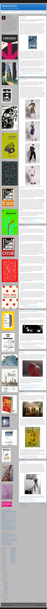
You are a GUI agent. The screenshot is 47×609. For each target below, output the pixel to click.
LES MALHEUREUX (30, 11)
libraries (39, 73)
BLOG (3, 12)
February (5, 597)
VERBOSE (43, 11)
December (5, 571)
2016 (4, 562)
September (5, 575)
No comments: (36, 72)
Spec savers (22, 352)
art (22, 347)
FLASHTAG (38, 11)
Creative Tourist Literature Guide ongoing (8, 534)
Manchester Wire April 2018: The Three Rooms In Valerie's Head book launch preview (9, 520)
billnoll (27, 605)
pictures (38, 306)
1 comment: (36, 499)
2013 (4, 566)
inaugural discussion (37, 285)
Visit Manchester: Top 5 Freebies (7, 544)
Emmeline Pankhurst (31, 465)
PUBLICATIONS (14, 11)
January (5, 599)
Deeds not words (23, 462)
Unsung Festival (39, 260)
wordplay (27, 388)
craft (24, 347)
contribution (34, 252)
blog (39, 451)
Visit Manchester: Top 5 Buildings (7, 543)
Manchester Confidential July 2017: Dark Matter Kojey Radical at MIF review (9, 522)
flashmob (32, 347)
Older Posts (42, 503)
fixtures (36, 73)
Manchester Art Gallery (27, 497)
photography (36, 347)
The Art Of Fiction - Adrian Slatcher (13, 556)
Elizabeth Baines (26, 24)
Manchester (34, 306)
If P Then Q (24, 291)
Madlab (21, 380)
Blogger (33, 605)
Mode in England (23, 79)
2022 (4, 554)
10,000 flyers (36, 339)
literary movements (41, 387)
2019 (4, 558)
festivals (33, 73)
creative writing (30, 73)
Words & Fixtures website (6, 11)
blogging (23, 73)
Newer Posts (22, 503)
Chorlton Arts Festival (30, 338)
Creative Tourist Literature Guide (13, 550)
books (26, 73)
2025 (4, 550)
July (4, 578)
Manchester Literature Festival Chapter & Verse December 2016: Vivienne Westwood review (9, 526)
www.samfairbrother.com (35, 217)
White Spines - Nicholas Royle (13, 558)
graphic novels (35, 387)
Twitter (21, 74)
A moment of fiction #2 (24, 226)
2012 (4, 567)
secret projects (40, 347)
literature (42, 73)
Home (33, 503)
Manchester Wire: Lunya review (6, 542)
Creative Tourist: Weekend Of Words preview (8, 535)
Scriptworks (22, 269)
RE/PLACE (24, 11)
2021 (4, 555)
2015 (4, 563)
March (5, 596)
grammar (31, 387)
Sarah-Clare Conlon (10, 16)
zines (37, 457)
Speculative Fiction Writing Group (36, 354)
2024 (4, 551)
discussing (42, 355)
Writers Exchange (41, 273)
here (37, 70)
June (4, 579)
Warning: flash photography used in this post (29, 311)
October (5, 574)
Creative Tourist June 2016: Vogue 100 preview (9, 530)
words (40, 306)
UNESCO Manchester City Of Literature (14, 552)
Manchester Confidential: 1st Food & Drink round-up (9, 538)
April (4, 595)
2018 (4, 559)
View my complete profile (5, 31)
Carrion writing (23, 17)
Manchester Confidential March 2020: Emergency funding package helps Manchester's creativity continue (9, 512)
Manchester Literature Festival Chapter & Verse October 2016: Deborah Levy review (9, 529)
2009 (4, 600)
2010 (4, 570)
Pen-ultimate (34, 267)
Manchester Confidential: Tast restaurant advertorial (9, 541)
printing (35, 457)
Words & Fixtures (9, 6)
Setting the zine (23, 393)
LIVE (20, 11)
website (25, 238)
